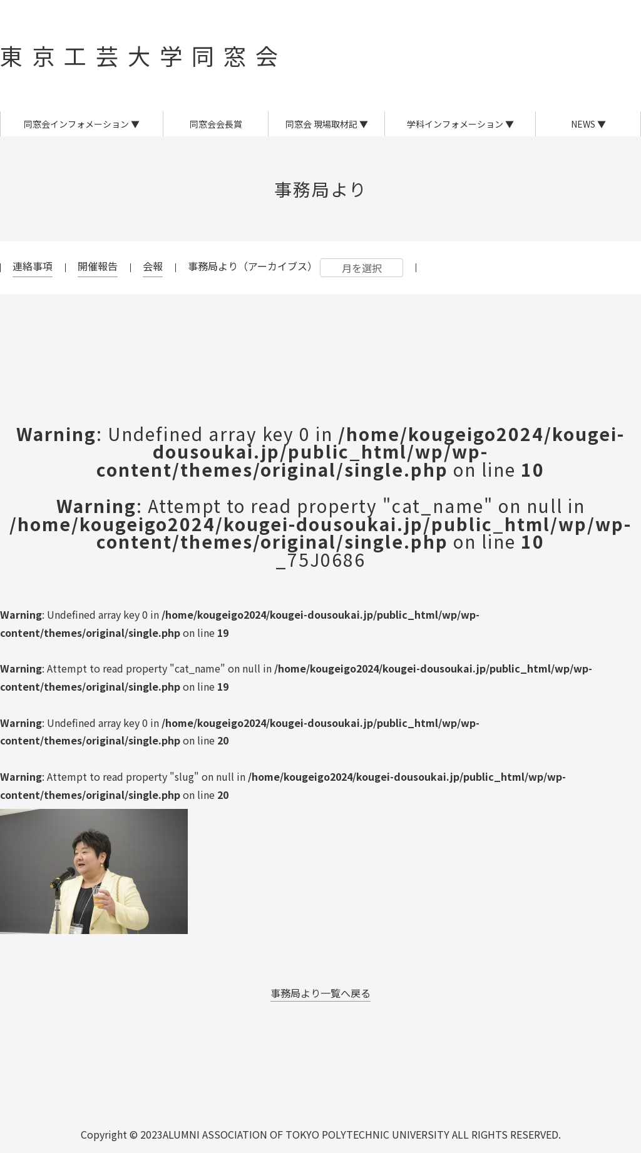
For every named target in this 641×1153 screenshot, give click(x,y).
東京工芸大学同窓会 (143, 55)
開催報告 (98, 265)
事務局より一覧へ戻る (320, 992)
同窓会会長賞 (216, 124)
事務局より (320, 188)
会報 (153, 265)
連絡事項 (33, 265)
